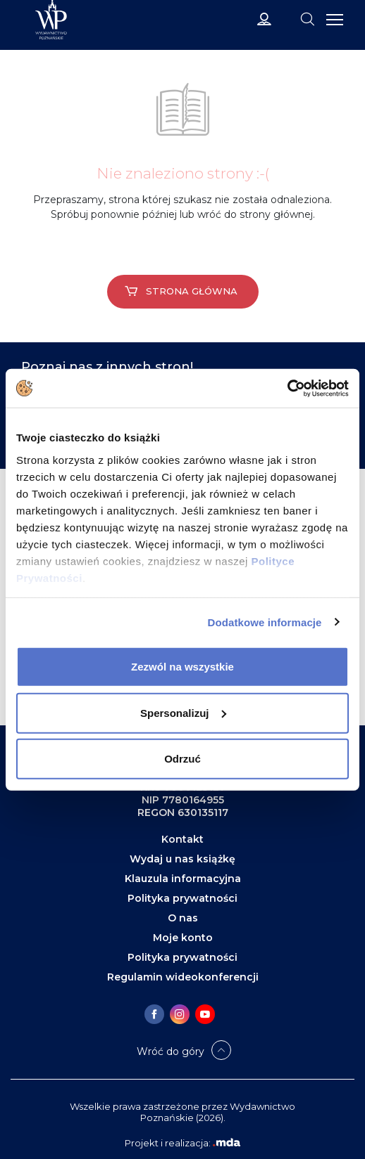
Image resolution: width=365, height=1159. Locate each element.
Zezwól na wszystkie (182, 667)
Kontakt (182, 839)
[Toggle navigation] (307, 18)
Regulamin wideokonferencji (183, 977)
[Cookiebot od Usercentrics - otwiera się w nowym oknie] (287, 388)
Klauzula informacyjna (183, 878)
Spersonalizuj (183, 712)
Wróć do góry (170, 1051)
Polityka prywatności (182, 898)
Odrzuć (182, 759)
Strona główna (181, 291)
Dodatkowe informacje (265, 622)
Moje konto (183, 937)
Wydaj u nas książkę (182, 859)
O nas (183, 918)
